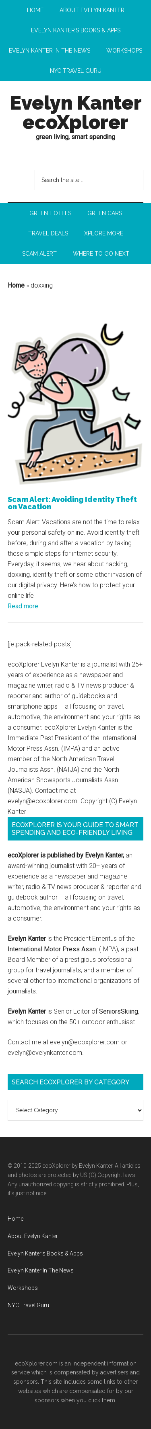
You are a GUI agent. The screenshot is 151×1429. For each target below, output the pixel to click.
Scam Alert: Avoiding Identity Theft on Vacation (72, 503)
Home (16, 285)
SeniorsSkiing (118, 1011)
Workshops (23, 1288)
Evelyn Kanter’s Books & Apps (45, 1253)
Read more (23, 606)
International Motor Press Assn (52, 949)
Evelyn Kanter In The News (41, 1270)
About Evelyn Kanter (33, 1236)
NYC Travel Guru (28, 1305)
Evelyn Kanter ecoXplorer (76, 112)
